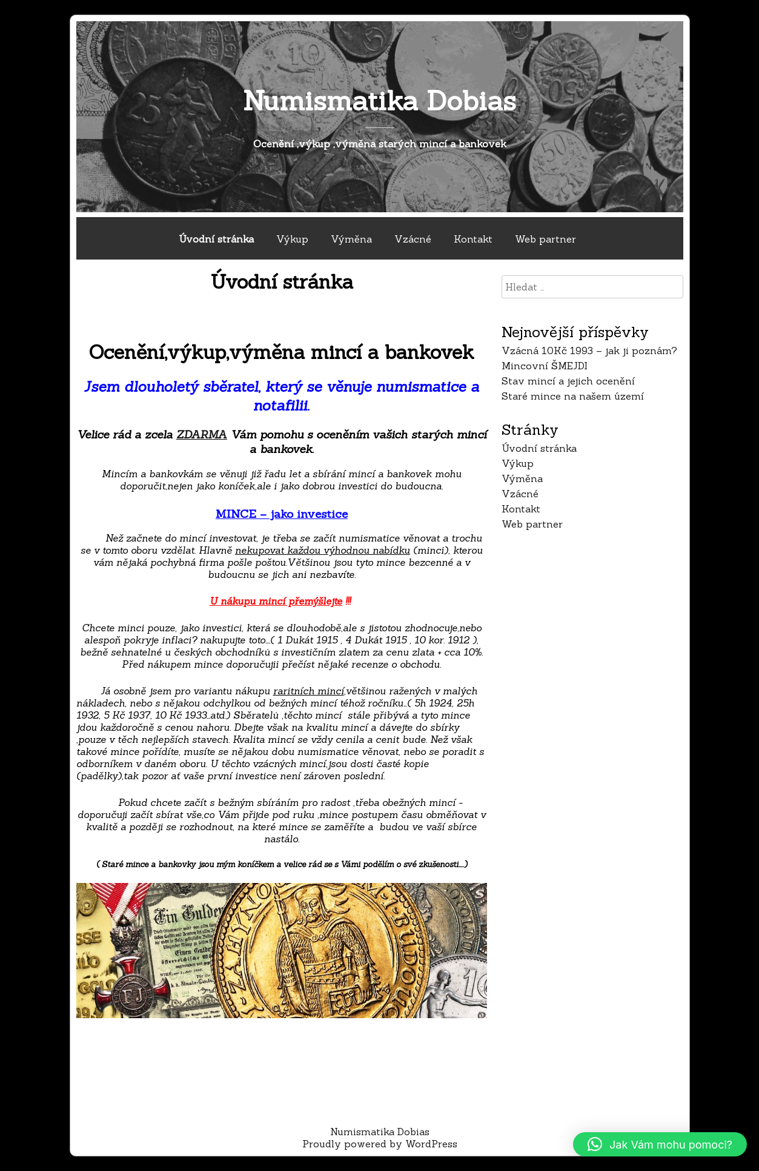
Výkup (292, 239)
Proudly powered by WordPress (379, 1144)
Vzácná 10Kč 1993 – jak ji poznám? (589, 350)
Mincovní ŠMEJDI (545, 366)
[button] (660, 1144)
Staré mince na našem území (573, 396)
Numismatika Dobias (379, 100)
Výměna (351, 239)
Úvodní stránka (216, 239)
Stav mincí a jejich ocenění (568, 381)
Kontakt (473, 239)
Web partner (545, 239)
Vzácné (412, 239)
